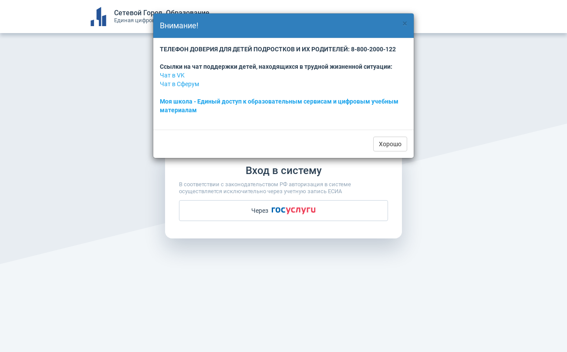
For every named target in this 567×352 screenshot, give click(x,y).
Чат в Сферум (179, 83)
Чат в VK (172, 75)
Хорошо (390, 144)
